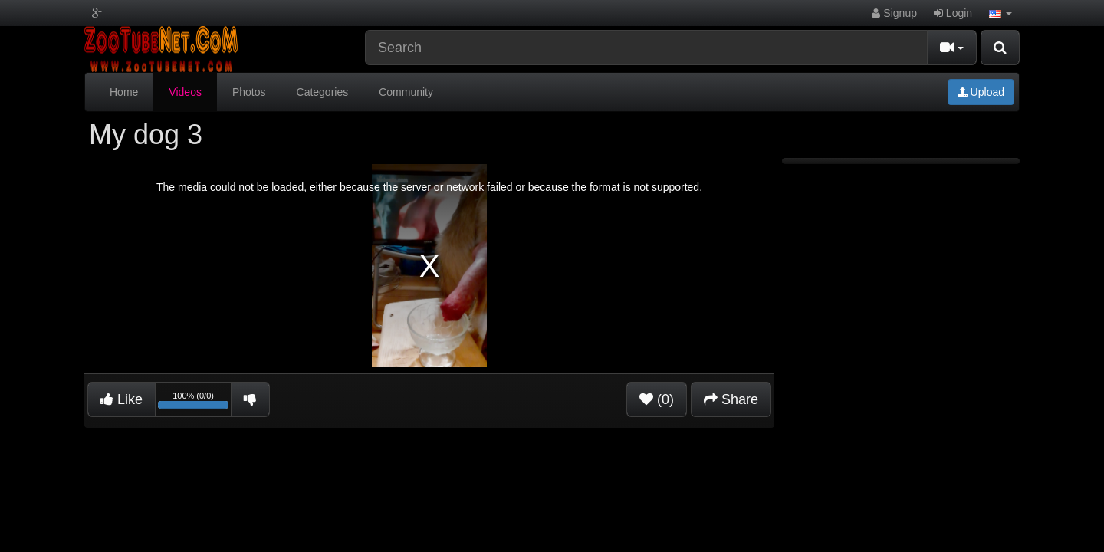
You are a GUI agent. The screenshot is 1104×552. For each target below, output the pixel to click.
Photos (249, 92)
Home (124, 92)
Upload (981, 92)
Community (406, 92)
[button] (1000, 13)
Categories (323, 92)
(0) (656, 399)
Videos (185, 92)
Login (953, 13)
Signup (894, 13)
